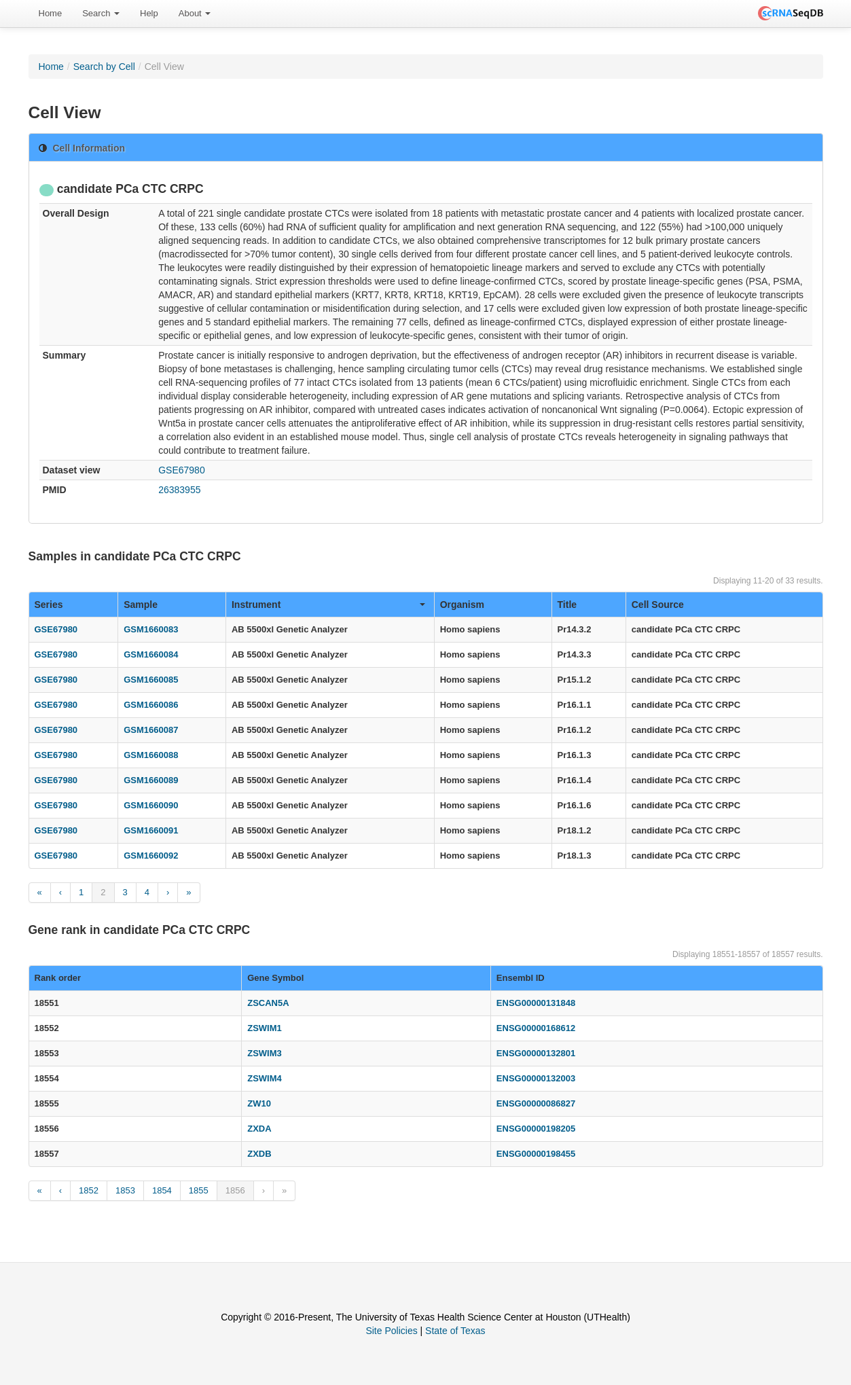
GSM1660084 (151, 654)
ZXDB (259, 1154)
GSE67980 (181, 470)
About (195, 13)
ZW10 (259, 1103)
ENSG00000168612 (535, 1028)
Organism (462, 604)
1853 (125, 1190)
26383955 (179, 489)
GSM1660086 (151, 705)
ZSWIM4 (264, 1078)
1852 (88, 1190)
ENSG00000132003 (535, 1078)
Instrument (328, 604)
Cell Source (658, 604)
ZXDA (259, 1128)
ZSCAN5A (268, 1003)
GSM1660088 (151, 755)
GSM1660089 (151, 780)
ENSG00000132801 (535, 1053)
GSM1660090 (151, 805)
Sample (141, 604)
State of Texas (455, 1330)
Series (49, 604)
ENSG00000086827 (535, 1103)
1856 (235, 1190)
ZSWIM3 (264, 1053)
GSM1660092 (151, 855)
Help (149, 13)
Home (50, 13)
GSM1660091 (151, 830)
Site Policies (391, 1330)
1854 (162, 1190)
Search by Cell (104, 66)
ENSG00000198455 (535, 1154)
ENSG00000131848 (535, 1003)
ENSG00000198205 (535, 1128)
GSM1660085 (151, 679)
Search (101, 13)
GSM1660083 (151, 629)
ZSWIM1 (264, 1028)
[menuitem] (51, 13)
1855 (199, 1190)
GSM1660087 (151, 730)
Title (567, 604)
